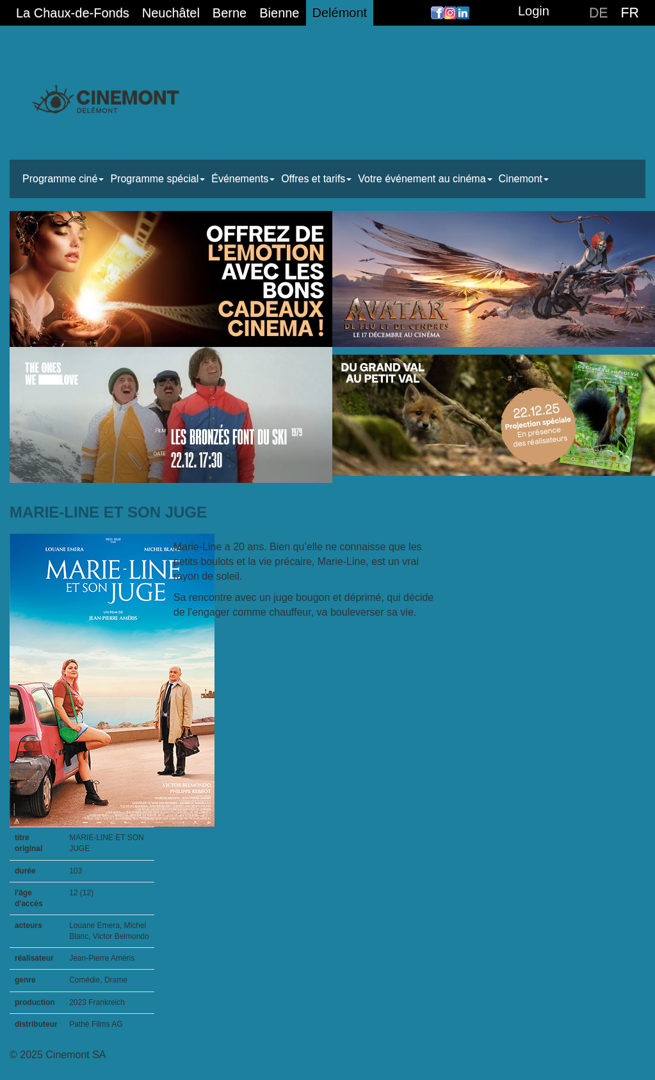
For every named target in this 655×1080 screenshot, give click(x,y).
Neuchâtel (171, 13)
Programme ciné (63, 178)
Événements (243, 178)
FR (630, 13)
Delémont (340, 13)
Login (533, 11)
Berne (230, 13)
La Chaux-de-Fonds (72, 13)
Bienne (279, 13)
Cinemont (524, 178)
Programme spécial (157, 178)
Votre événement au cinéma (425, 178)
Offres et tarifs (316, 178)
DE (598, 13)
